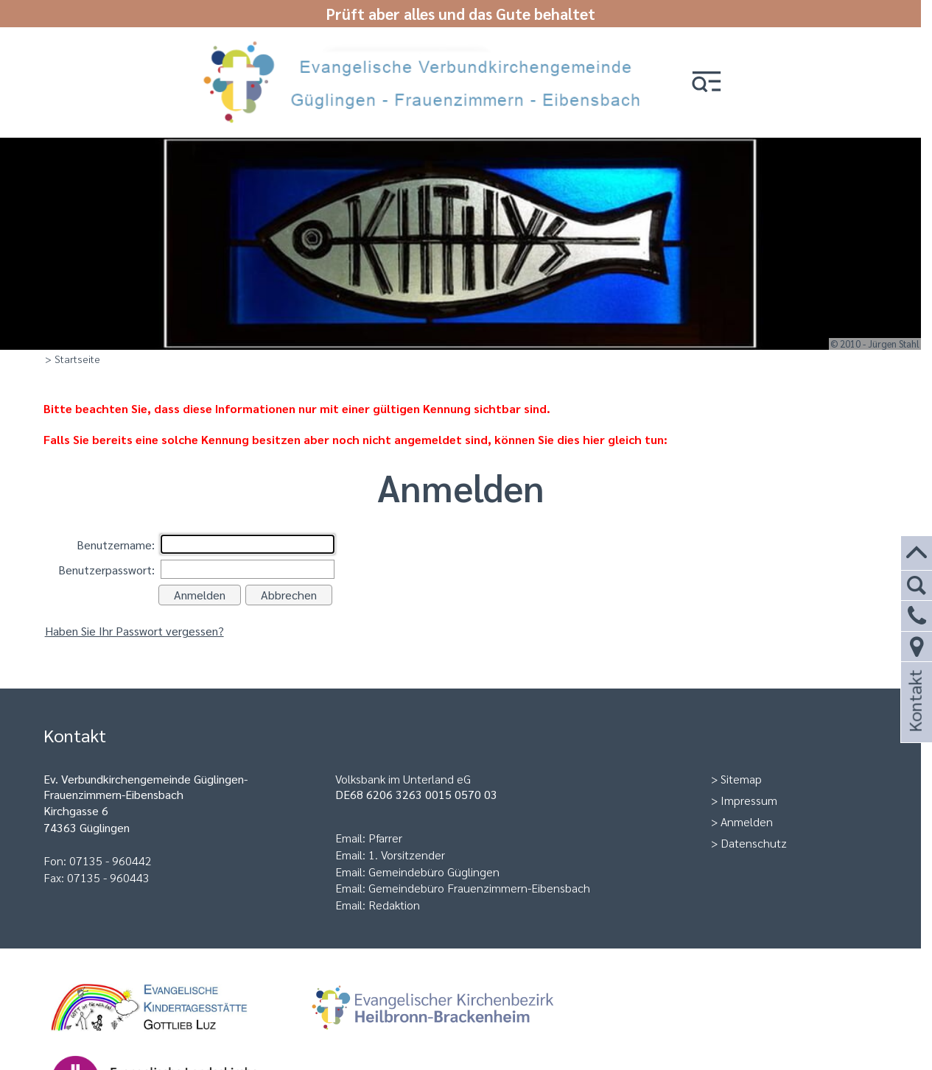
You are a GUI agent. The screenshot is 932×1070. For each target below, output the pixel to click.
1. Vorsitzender (406, 854)
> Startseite (72, 358)
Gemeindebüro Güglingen (434, 871)
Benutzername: (116, 544)
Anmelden (747, 821)
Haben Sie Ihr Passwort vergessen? (134, 630)
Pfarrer (385, 837)
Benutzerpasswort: (106, 569)
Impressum (749, 800)
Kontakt (914, 720)
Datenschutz (754, 843)
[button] (706, 83)
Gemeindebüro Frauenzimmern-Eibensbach (479, 887)
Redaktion (394, 904)
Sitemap (741, 778)
